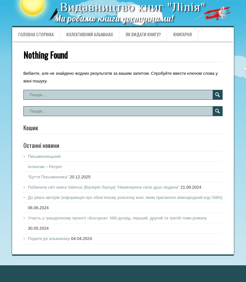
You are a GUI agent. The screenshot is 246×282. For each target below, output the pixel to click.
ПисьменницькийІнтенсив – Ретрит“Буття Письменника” (48, 166)
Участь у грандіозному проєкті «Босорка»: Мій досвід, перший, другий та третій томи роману (117, 218)
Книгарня (182, 34)
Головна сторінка (36, 34)
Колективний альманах (89, 34)
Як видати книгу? (143, 34)
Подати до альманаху (49, 238)
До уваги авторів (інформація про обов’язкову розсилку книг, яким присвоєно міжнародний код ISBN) (125, 197)
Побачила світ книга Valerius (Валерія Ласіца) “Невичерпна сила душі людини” (103, 187)
